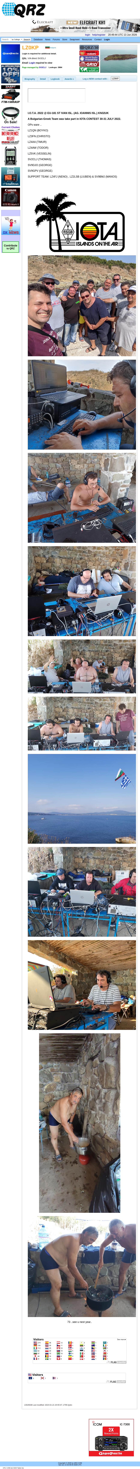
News (47, 39)
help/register (98, 35)
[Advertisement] (55, 1438)
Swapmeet (75, 39)
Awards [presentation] (69, 79)
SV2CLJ (42, 67)
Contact (98, 39)
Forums (56, 39)
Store (64, 39)
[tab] (29, 79)
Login (107, 39)
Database (38, 39)
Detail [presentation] (43, 79)
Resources (87, 39)
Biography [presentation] (30, 79)
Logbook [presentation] (55, 79)
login (87, 35)
